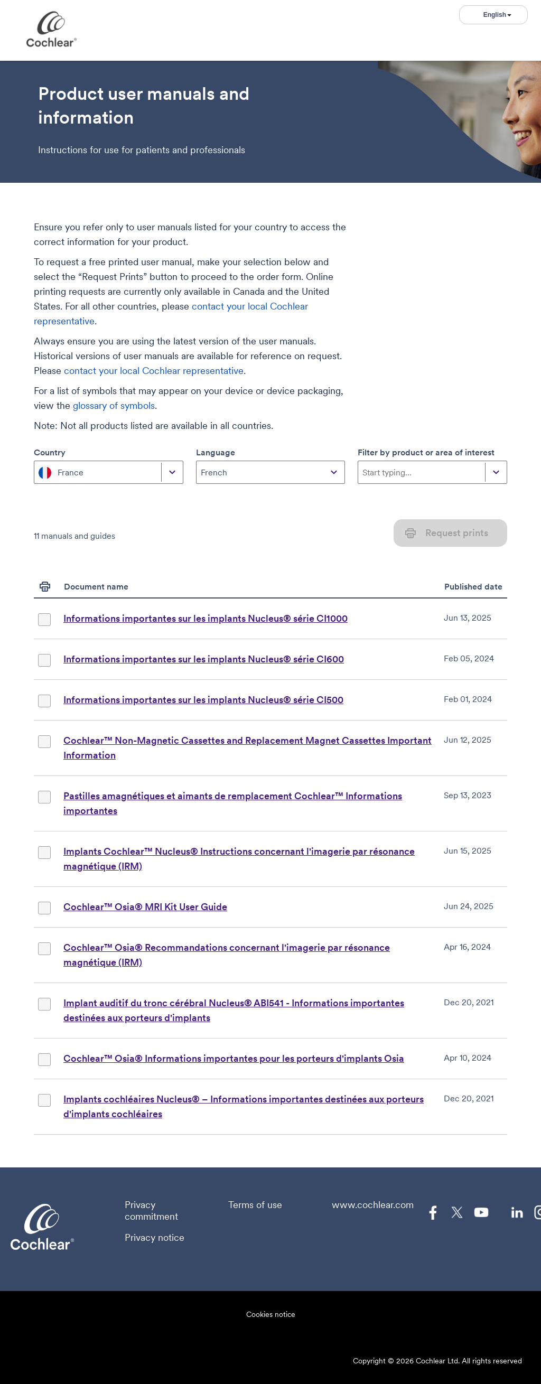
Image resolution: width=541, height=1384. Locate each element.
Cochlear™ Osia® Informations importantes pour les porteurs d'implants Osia (233, 1058)
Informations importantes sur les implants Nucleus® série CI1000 (205, 618)
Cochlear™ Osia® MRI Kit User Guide (145, 907)
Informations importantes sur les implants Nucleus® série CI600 (203, 659)
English (497, 14)
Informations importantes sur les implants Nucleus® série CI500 (203, 700)
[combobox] (40, 472)
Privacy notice (154, 1237)
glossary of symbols (114, 405)
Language (215, 452)
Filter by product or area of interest (426, 452)
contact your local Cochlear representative (154, 370)
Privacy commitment (151, 1210)
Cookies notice (270, 1314)
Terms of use (255, 1205)
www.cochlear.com (373, 1205)
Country (50, 452)
